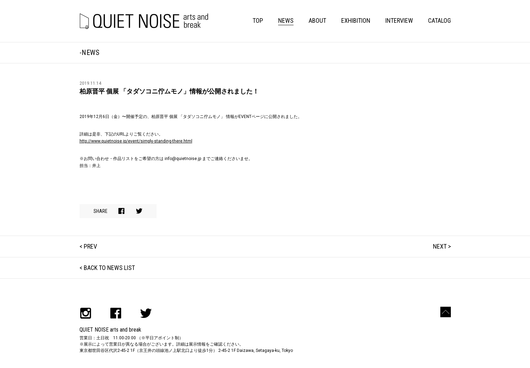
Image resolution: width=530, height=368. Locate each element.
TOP (258, 20)
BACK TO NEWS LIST (109, 267)
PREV (90, 246)
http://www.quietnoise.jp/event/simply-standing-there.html (136, 141)
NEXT (440, 246)
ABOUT (317, 20)
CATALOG (439, 20)
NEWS (286, 20)
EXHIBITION (355, 20)
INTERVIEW (399, 20)
